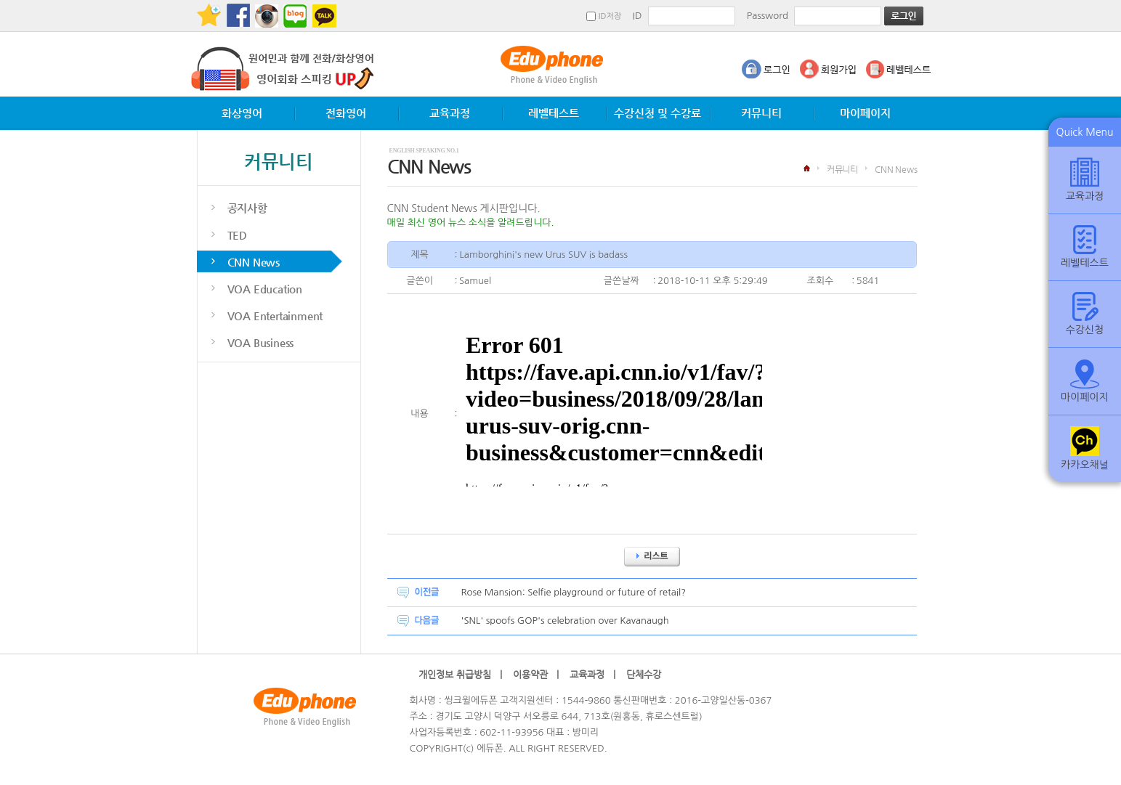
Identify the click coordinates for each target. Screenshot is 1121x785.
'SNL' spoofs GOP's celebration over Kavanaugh (565, 620)
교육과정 (449, 113)
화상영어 (242, 113)
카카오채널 (1085, 448)
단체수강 (648, 674)
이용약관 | (536, 674)
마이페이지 (865, 113)
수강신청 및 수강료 (657, 113)
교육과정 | (592, 674)
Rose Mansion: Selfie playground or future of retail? (574, 592)
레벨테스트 (553, 113)
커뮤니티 (761, 113)
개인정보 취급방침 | (460, 674)
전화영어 (345, 113)
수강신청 (1085, 313)
